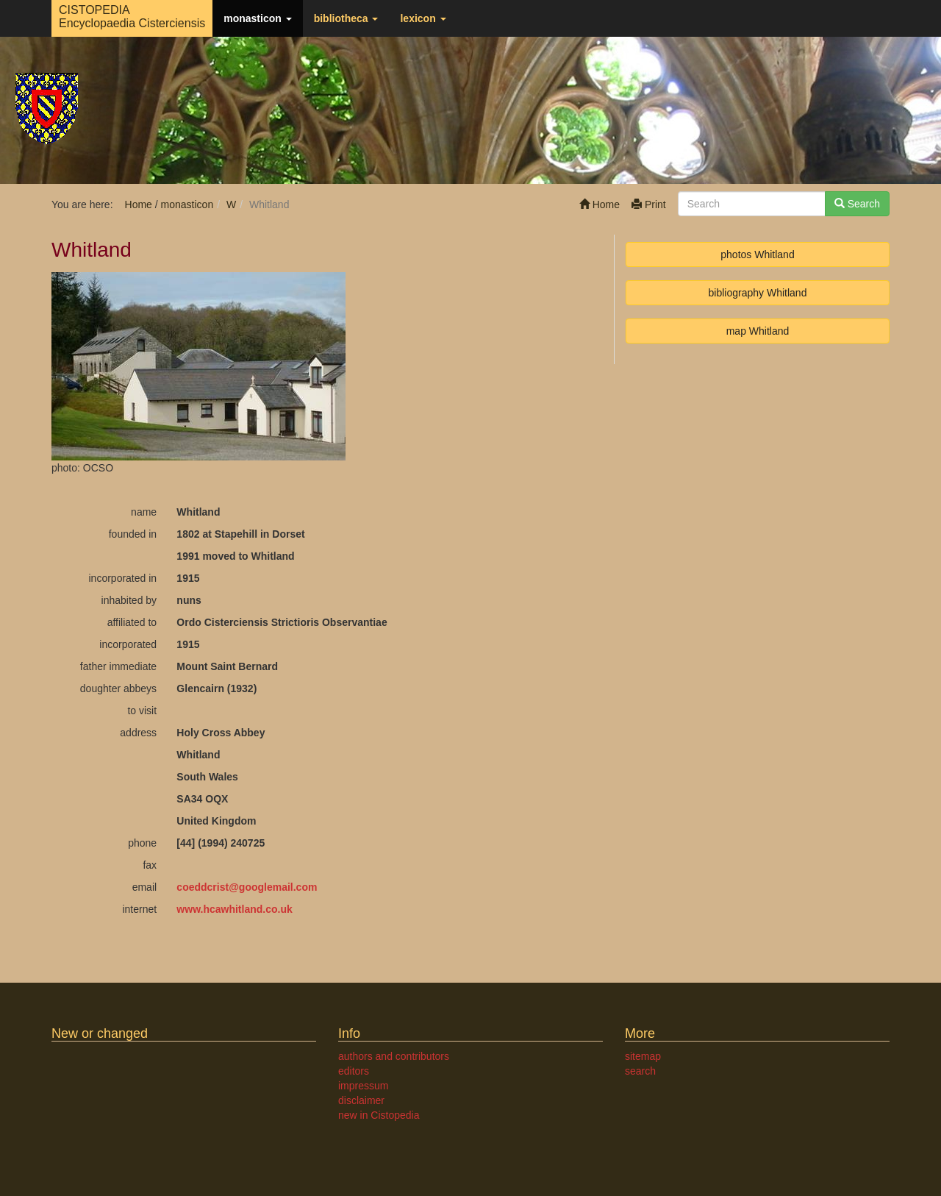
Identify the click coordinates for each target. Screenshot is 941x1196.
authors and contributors (393, 1056)
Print (648, 204)
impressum (363, 1086)
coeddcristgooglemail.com (246, 887)
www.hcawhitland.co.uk (234, 909)
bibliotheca (346, 18)
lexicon (423, 18)
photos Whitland (757, 254)
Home (599, 204)
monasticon (257, 18)
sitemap (643, 1056)
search (640, 1071)
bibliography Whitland (758, 293)
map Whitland (758, 331)
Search (857, 204)
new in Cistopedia (379, 1115)
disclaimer (361, 1100)
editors (353, 1071)
